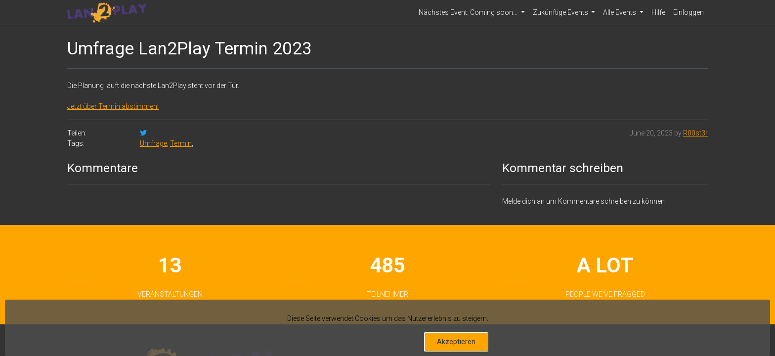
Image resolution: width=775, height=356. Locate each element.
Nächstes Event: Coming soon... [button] (469, 12)
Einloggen (688, 12)
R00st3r (695, 133)
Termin (181, 143)
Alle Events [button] (620, 12)
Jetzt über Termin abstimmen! (113, 106)
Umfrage (153, 143)
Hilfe (658, 12)
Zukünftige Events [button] (561, 12)
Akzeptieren (456, 342)
